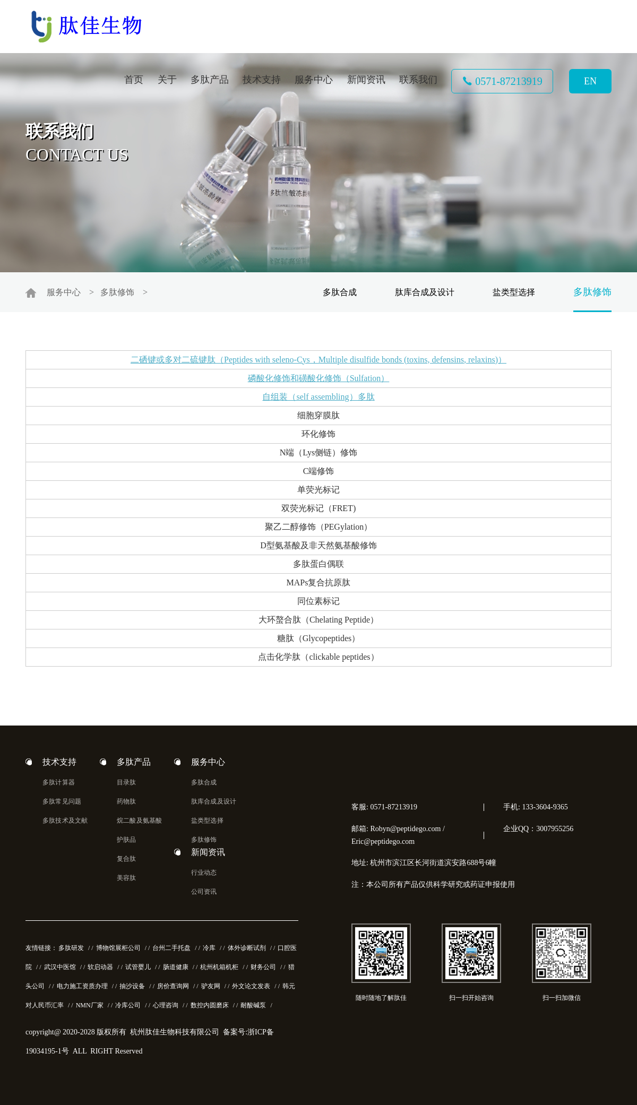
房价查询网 (173, 986)
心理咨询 (165, 1005)
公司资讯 (204, 891)
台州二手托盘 (171, 948)
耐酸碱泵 (253, 1005)
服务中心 (314, 79)
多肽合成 (340, 292)
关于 (167, 79)
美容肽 (126, 878)
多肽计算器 (58, 782)
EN (590, 81)
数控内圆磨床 (210, 1005)
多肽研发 (71, 948)
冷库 (209, 948)
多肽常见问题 (61, 801)
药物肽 (126, 801)
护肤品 (126, 839)
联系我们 (418, 79)
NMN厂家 (90, 1005)
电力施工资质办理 (82, 986)
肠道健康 (175, 967)
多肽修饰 (117, 292)
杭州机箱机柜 (219, 967)
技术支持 (262, 79)
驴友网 (210, 986)
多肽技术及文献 (65, 820)
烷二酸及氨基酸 (139, 820)
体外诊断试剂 (247, 948)
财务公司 (263, 967)
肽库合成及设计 (424, 292)
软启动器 (100, 967)
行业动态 (204, 872)
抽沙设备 (132, 986)
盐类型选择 (514, 292)
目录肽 (126, 782)
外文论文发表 (251, 986)
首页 (133, 79)
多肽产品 (210, 79)
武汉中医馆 (60, 967)
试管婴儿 (138, 967)
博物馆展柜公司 (118, 948)
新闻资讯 (366, 79)
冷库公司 (128, 1005)
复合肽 (126, 858)
